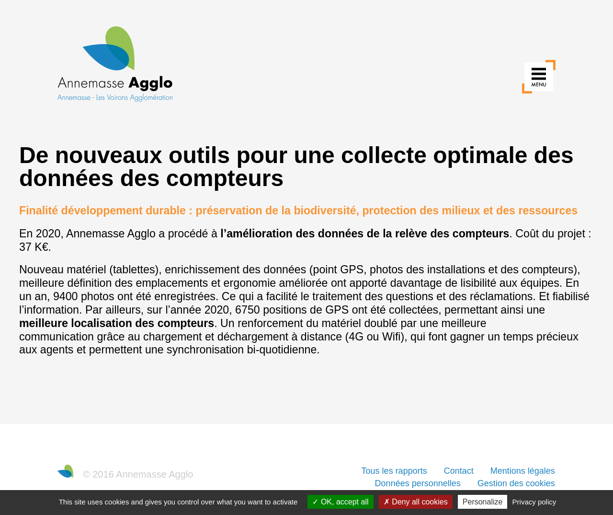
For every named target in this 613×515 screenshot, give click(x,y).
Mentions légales (522, 471)
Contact (459, 471)
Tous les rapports (394, 471)
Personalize (483, 502)
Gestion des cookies (516, 483)
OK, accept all (340, 502)
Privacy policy (534, 502)
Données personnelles (418, 483)
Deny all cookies (416, 502)
